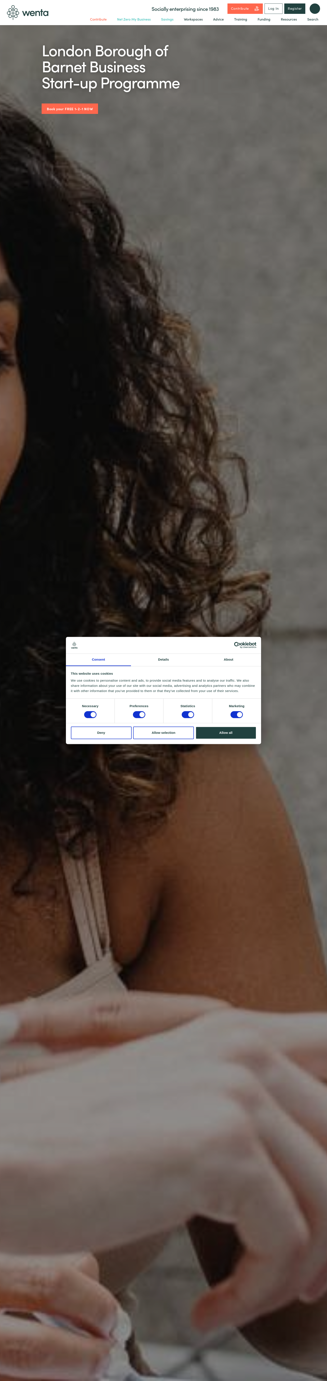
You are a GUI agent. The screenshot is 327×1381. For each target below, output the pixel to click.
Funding (264, 19)
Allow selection (163, 732)
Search (312, 19)
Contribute (245, 8)
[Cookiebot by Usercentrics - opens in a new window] (237, 645)
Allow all (225, 732)
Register (295, 8)
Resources (289, 19)
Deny (101, 732)
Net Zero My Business (134, 19)
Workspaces (193, 19)
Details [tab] (163, 659)
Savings (167, 19)
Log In (273, 8)
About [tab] (228, 659)
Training (240, 19)
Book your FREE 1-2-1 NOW (70, 108)
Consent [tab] (98, 659)
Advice (218, 19)
